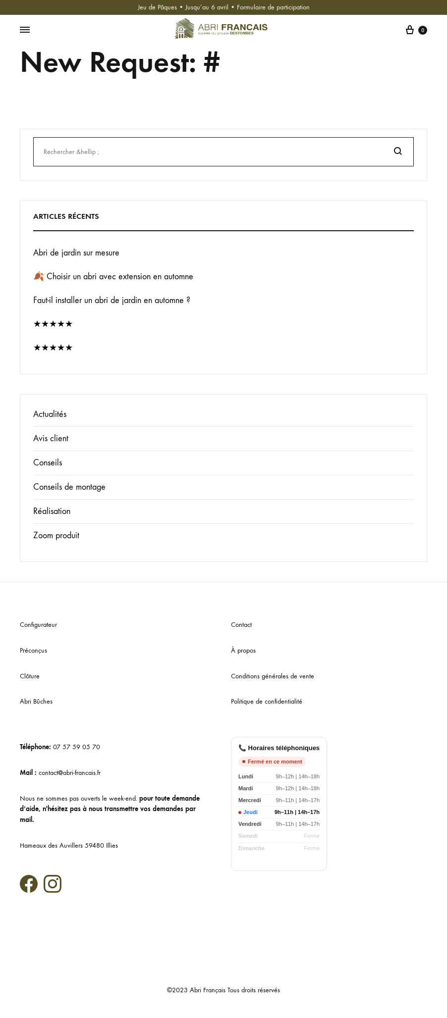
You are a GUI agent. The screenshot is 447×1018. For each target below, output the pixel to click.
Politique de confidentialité (266, 701)
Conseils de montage (69, 487)
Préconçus (33, 650)
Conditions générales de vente (272, 676)
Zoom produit (56, 535)
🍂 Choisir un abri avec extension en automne (113, 276)
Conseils (47, 463)
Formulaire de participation (273, 7)
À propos (243, 650)
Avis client (50, 438)
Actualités (49, 414)
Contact (241, 624)
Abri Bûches (36, 701)
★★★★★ (53, 324)
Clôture (30, 676)
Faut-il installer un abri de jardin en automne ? (111, 300)
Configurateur (38, 624)
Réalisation (51, 511)
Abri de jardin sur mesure (76, 253)
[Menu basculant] (25, 30)
